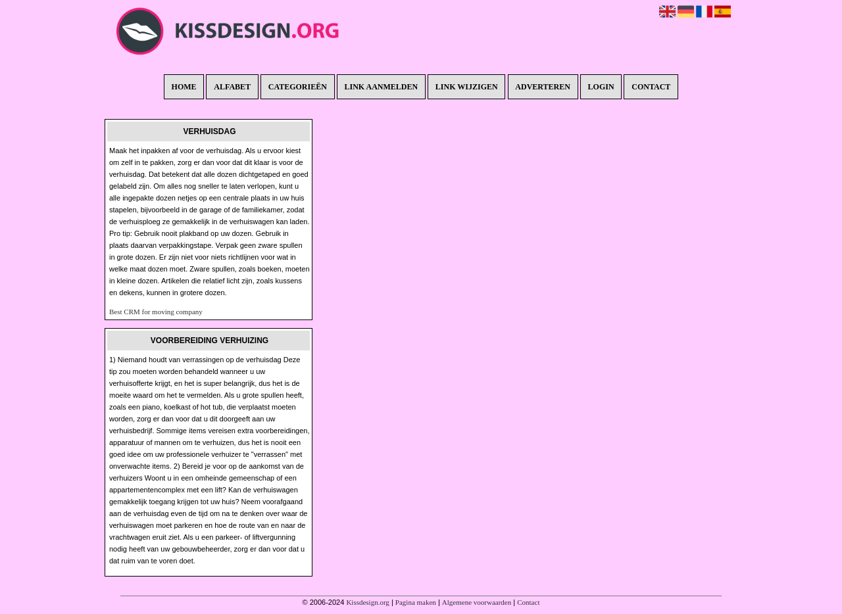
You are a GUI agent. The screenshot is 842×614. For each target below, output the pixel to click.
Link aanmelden (381, 86)
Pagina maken (415, 602)
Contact (651, 86)
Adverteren (542, 86)
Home (184, 86)
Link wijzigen (466, 86)
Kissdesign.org (367, 602)
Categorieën (297, 86)
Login (601, 86)
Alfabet (232, 86)
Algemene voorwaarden (476, 602)
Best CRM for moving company (156, 312)
